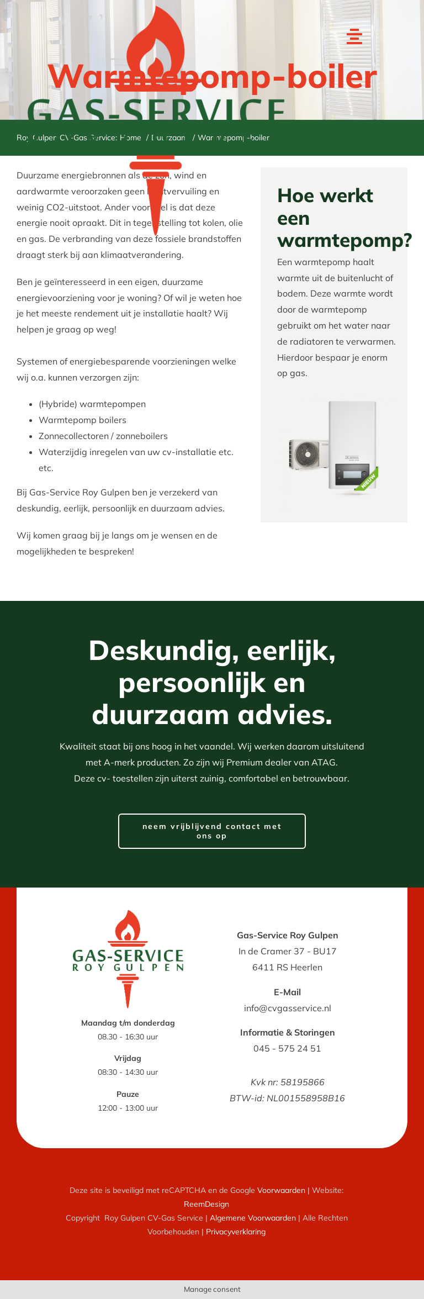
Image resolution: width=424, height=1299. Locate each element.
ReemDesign (206, 1204)
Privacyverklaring (236, 1232)
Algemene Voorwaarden (253, 1218)
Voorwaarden (281, 1190)
